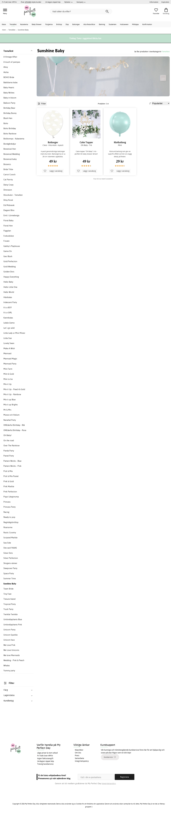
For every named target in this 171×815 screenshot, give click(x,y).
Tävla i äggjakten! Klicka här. (89, 38)
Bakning (102, 24)
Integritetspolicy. (109, 783)
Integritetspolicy (82, 761)
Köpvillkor (79, 750)
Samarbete (79, 758)
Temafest (13, 24)
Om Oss (78, 753)
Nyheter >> (68, 2)
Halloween (124, 24)
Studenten (112, 24)
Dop (67, 24)
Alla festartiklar (89, 24)
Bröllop (59, 24)
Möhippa (135, 24)
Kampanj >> (81, 2)
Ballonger (76, 24)
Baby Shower (37, 24)
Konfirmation (147, 24)
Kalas (4, 24)
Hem (4, 30)
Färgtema (49, 24)
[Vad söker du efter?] (81, 11)
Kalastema (24, 24)
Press (77, 755)
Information (153, 2)
